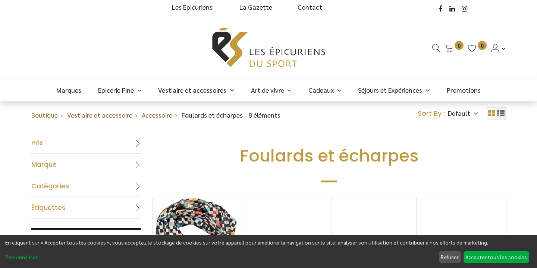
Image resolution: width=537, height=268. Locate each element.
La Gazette (256, 7)
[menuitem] (69, 89)
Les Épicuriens (192, 7)
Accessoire (157, 115)
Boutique (44, 115)
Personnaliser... (23, 256)
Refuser (450, 256)
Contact (310, 7)
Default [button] (460, 113)
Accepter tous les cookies (496, 256)
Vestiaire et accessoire (99, 115)
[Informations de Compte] (498, 48)
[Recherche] (436, 48)
